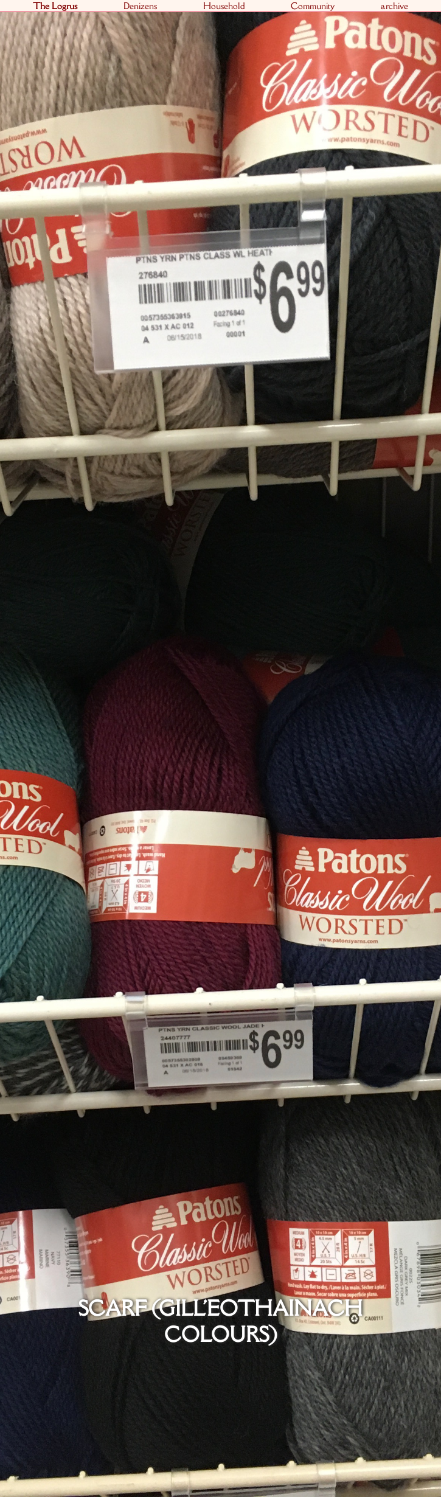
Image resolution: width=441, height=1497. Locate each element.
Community (313, 6)
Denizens (140, 6)
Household (224, 6)
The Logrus (55, 6)
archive (394, 6)
